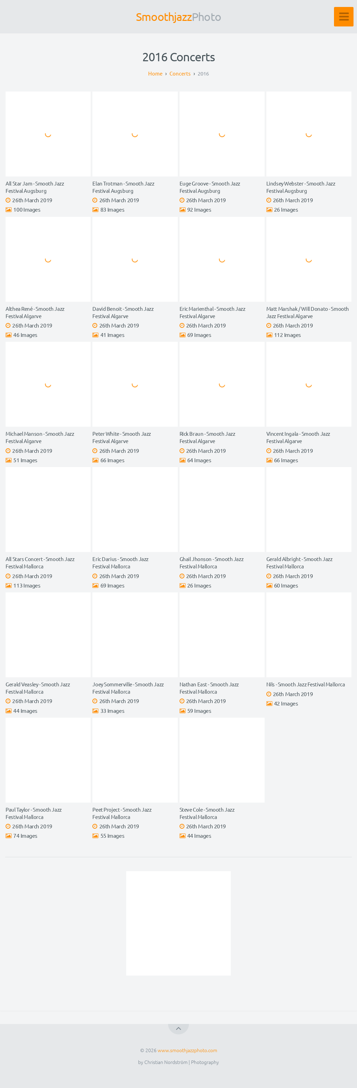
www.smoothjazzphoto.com (187, 1050)
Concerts (180, 73)
